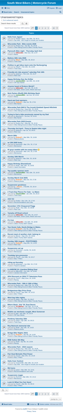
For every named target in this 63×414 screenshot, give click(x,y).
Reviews (17, 188)
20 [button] (54, 28)
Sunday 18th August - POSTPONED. (22, 241)
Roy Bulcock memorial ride (19, 326)
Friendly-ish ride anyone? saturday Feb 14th (26, 72)
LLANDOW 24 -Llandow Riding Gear (23, 269)
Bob (17, 313)
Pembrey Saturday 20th (17, 319)
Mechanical (17, 146)
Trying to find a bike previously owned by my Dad (28, 114)
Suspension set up (15, 248)
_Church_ (19, 186)
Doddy (18, 201)
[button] (32, 28)
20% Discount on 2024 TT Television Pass (25, 276)
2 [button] (39, 28)
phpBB (25, 409)
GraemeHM (19, 363)
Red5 (17, 165)
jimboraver (19, 264)
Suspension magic (15, 375)
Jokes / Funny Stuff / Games (23, 223)
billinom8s (19, 53)
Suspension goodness (17, 185)
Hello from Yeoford (15, 361)
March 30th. (12, 136)
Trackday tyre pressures (18, 255)
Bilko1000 (19, 271)
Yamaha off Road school (18, 213)
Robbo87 (19, 102)
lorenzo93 (19, 144)
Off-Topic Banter (19, 82)
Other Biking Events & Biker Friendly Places (28, 47)
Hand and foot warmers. (17, 100)
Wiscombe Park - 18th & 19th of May (23, 284)
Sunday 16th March (16, 157)
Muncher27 (19, 116)
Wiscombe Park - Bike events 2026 (22, 44)
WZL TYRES (18, 259)
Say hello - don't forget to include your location (29, 40)
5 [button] (48, 28)
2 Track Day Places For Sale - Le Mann (23, 192)
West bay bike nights (16, 298)
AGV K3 (11, 199)
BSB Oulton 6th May (16, 340)
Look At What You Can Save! (19, 382)
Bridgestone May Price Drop (19, 291)
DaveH (18, 67)
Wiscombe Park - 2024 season (20, 347)
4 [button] (45, 28)
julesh (18, 299)
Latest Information (20, 167)
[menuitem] (7, 8)
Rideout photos (19, 139)
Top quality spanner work (18, 171)
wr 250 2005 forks (15, 143)
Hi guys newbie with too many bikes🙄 (24, 150)
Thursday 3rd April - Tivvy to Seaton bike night (27, 128)
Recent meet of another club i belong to (24, 234)
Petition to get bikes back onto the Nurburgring (27, 65)
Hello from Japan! (15, 37)
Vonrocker (19, 250)
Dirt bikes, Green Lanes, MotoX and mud (27, 89)
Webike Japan (20, 38)
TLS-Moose (20, 306)
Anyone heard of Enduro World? (21, 86)
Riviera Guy (19, 46)
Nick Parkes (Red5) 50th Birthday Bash (24, 93)
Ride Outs (17, 75)
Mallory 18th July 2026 (17, 58)
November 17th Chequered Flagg (21, 206)
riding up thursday (15, 262)
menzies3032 (20, 81)
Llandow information (20, 273)
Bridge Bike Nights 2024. (18, 333)
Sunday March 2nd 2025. (18, 178)
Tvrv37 (18, 257)
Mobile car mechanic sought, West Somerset (26, 312)
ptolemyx (19, 74)
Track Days (17, 61)
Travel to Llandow (19, 266)
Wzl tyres (11, 368)
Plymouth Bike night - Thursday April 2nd (25, 51)
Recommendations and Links (23, 202)
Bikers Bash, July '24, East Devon (22, 305)
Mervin (18, 236)
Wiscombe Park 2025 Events (19, 121)
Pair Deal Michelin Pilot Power (20, 354)
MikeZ (18, 60)
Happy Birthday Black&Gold (19, 164)
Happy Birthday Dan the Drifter (20, 79)
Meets (16, 54)
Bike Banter (18, 103)
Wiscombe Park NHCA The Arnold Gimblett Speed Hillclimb (32, 107)
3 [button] (42, 28)
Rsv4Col (18, 377)
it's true (11, 220)
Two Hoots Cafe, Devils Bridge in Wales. (24, 227)
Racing (16, 280)
